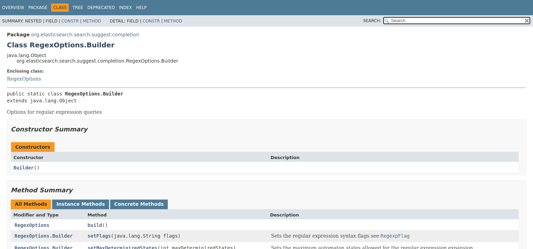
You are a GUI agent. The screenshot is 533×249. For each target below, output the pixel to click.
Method (92, 21)
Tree (77, 7)
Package (37, 7)
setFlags (99, 236)
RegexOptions (24, 79)
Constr (70, 21)
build (95, 225)
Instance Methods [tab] (80, 204)
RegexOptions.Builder (43, 236)
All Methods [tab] (31, 204)
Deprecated (101, 7)
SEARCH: (372, 20)
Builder (23, 167)
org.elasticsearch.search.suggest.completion (85, 34)
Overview (13, 7)
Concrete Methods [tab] (139, 204)
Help (141, 7)
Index (125, 7)
